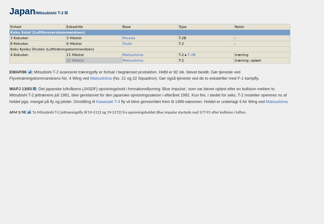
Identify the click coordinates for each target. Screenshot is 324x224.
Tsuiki (127, 44)
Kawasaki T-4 (108, 101)
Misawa (129, 38)
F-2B (192, 55)
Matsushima (133, 55)
